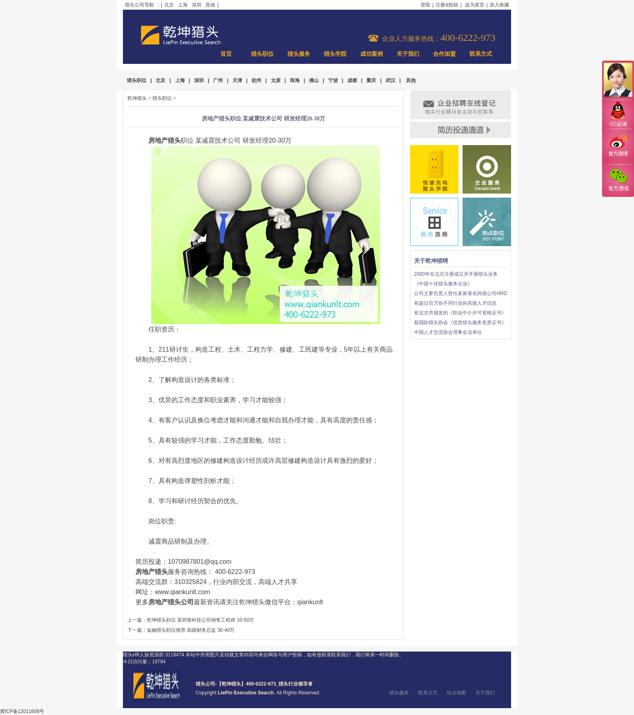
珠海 (295, 80)
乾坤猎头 (137, 98)
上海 (183, 5)
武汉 (390, 80)
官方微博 (618, 146)
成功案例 (371, 54)
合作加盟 (444, 54)
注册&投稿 (446, 5)
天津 (237, 80)
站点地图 (456, 693)
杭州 (256, 80)
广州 (218, 80)
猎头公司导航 (139, 5)
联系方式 (480, 54)
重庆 (371, 80)
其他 (210, 5)
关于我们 (408, 54)
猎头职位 (262, 54)
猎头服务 (298, 54)
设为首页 (474, 5)
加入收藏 (499, 5)
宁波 (333, 80)
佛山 (314, 80)
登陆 (425, 5)
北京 (169, 5)
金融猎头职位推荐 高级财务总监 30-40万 (191, 630)
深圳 (196, 5)
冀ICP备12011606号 (22, 711)
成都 (352, 80)
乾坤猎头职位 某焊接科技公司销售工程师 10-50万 (200, 620)
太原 (276, 80)
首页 (226, 54)
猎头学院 (335, 54)
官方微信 (618, 180)
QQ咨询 (618, 114)
